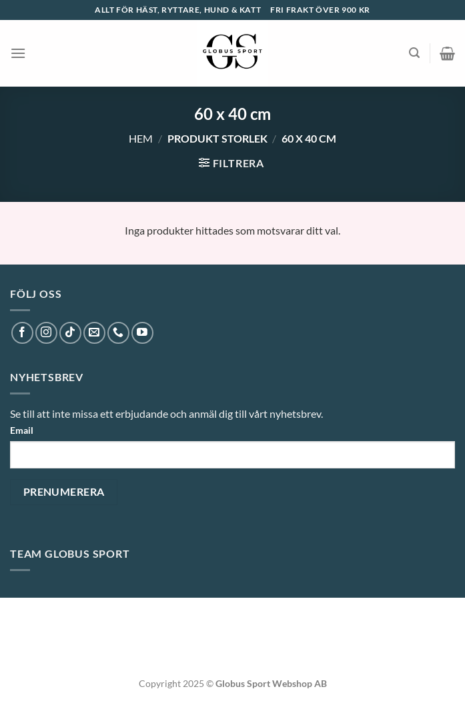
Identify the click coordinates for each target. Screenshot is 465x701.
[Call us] (118, 333)
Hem (141, 138)
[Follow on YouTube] (142, 333)
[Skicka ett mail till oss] (94, 333)
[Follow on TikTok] (70, 333)
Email (21, 430)
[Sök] (414, 53)
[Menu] (18, 53)
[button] (16, 674)
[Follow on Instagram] (46, 333)
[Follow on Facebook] (22, 333)
